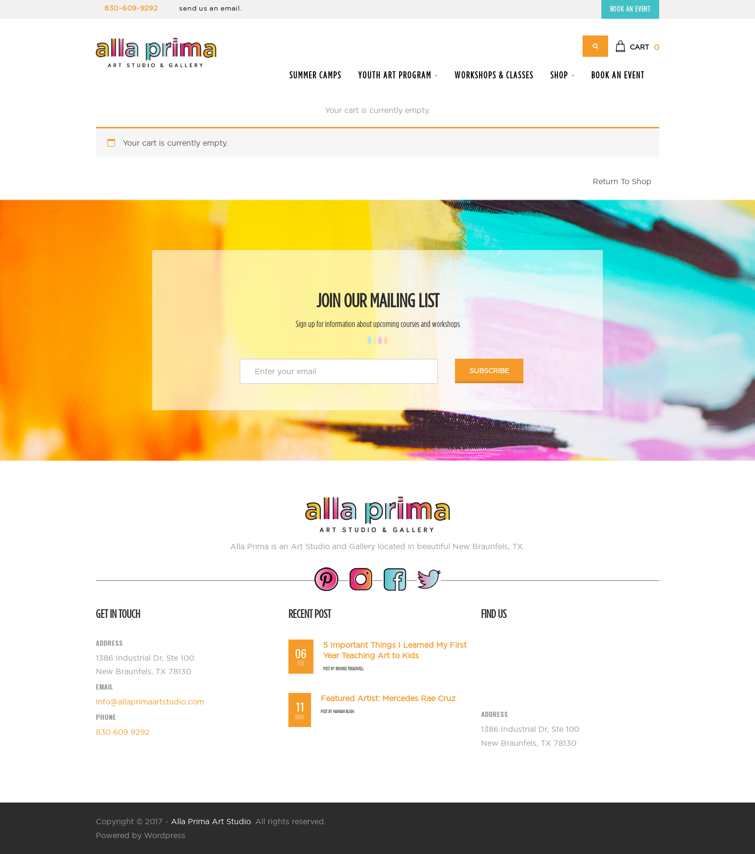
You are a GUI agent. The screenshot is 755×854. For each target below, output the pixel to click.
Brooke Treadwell (350, 668)
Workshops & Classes (494, 75)
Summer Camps (315, 75)
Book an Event (630, 9)
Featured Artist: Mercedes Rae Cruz (388, 698)
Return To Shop (622, 181)
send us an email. (210, 8)
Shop (562, 75)
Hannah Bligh (343, 711)
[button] (637, 47)
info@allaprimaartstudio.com (150, 701)
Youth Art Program (398, 75)
